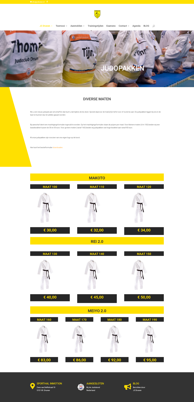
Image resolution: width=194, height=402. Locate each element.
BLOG (146, 26)
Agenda (136, 26)
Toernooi (60, 26)
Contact (123, 26)
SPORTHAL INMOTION (49, 383)
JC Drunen (45, 26)
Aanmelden (76, 26)
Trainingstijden (95, 26)
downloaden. (58, 147)
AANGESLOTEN (95, 383)
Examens (111, 26)
